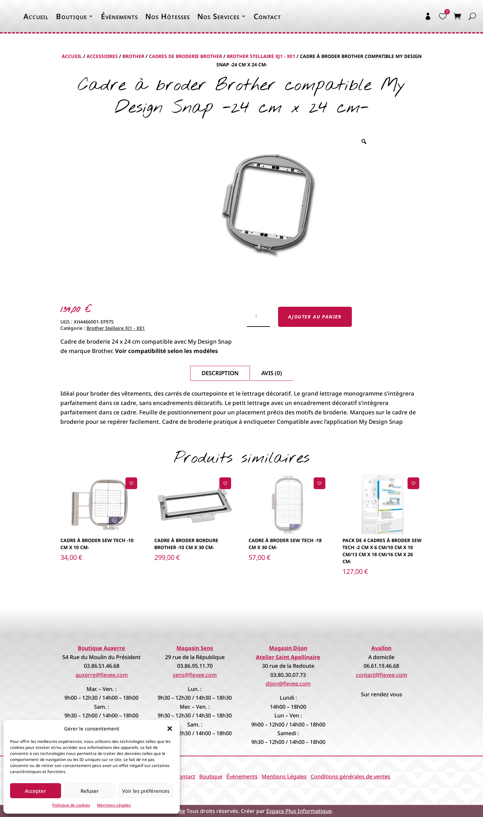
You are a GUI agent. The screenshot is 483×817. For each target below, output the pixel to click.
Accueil (36, 16)
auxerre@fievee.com (101, 675)
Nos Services (218, 16)
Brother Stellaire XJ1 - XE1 (261, 56)
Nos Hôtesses (167, 16)
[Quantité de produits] (258, 317)
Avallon (381, 648)
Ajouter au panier (315, 316)
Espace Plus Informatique (299, 811)
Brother (133, 56)
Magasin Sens (194, 648)
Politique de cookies (71, 805)
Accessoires (102, 56)
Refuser (89, 790)
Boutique (71, 16)
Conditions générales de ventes (350, 776)
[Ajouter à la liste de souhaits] (131, 483)
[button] (169, 728)
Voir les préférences (145, 790)
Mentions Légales (114, 805)
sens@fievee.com (195, 675)
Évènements (119, 16)
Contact (267, 16)
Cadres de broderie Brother (185, 56)
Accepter (35, 790)
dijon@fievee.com (288, 683)
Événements (242, 776)
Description (220, 373)
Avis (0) (271, 373)
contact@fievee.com (381, 675)
